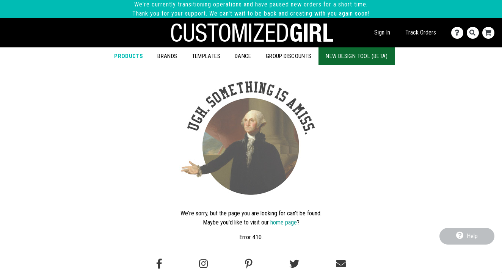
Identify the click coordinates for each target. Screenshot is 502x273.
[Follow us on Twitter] (294, 264)
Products (128, 56)
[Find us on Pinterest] (249, 264)
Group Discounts (289, 56)
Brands (167, 56)
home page (283, 222)
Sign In (382, 32)
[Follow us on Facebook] (159, 264)
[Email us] (341, 264)
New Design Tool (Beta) (356, 56)
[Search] (474, 33)
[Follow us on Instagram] (203, 264)
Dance (243, 56)
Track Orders (420, 32)
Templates (206, 56)
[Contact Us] (459, 33)
